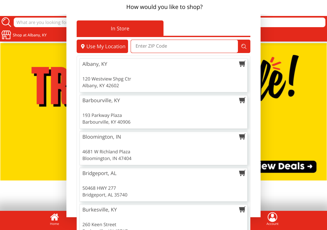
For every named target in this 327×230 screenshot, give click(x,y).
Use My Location (102, 46)
